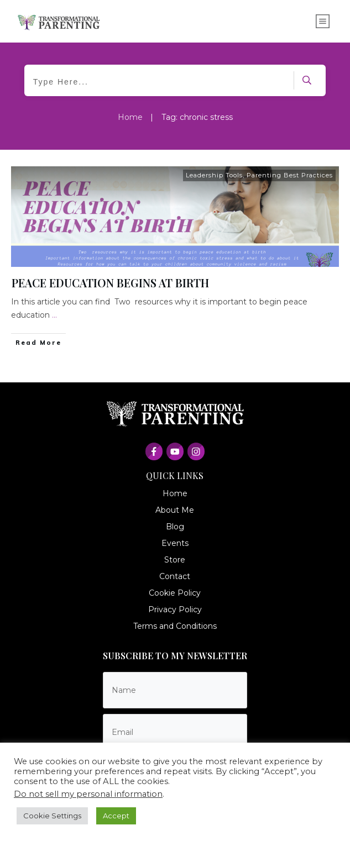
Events (175, 543)
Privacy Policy (175, 609)
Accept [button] (116, 815)
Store (174, 560)
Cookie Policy (175, 593)
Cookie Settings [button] (52, 815)
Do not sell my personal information (88, 794)
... (54, 315)
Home (175, 493)
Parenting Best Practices (290, 175)
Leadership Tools (214, 175)
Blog (175, 527)
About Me (174, 510)
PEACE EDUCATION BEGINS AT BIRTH (110, 282)
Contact (174, 576)
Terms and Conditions (175, 626)
